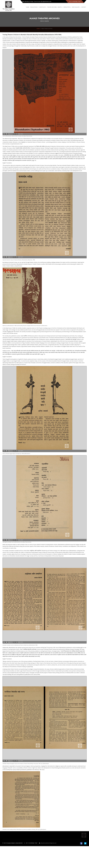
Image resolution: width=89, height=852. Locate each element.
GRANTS (59, 7)
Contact (83, 7)
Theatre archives (51, 7)
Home (27, 7)
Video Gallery (75, 7)
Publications (33, 7)
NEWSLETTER (66, 7)
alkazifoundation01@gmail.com (48, 843)
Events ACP (42, 7)
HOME (38, 28)
